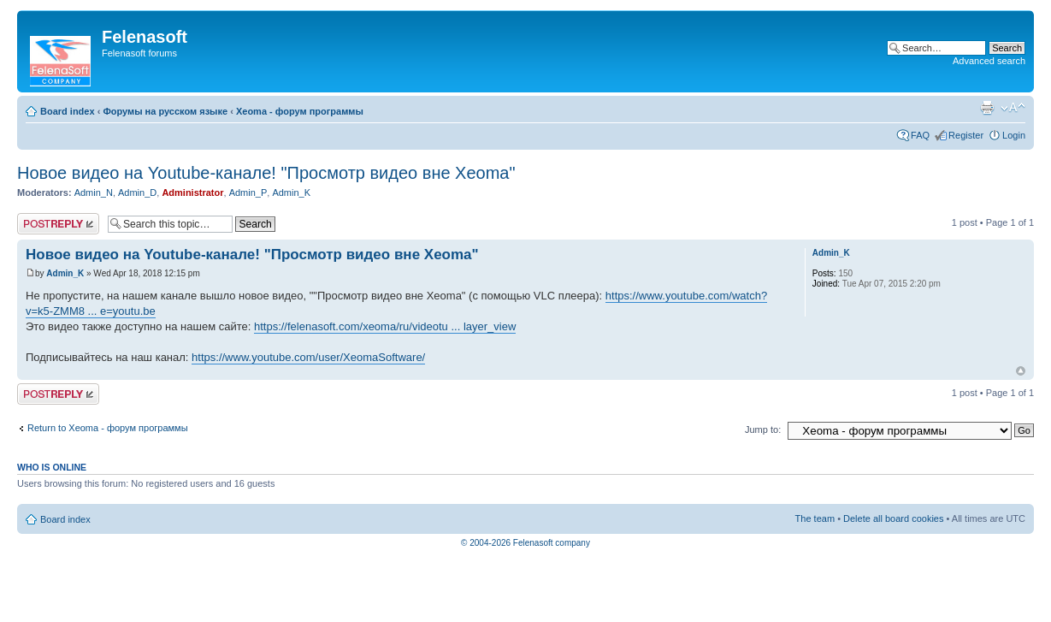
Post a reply (58, 223)
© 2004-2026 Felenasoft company (525, 543)
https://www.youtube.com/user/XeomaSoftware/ (308, 357)
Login (1013, 135)
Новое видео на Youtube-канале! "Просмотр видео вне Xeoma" (266, 172)
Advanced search (989, 61)
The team (815, 518)
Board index (67, 111)
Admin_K (291, 192)
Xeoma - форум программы (299, 111)
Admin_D (137, 192)
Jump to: (763, 429)
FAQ (920, 135)
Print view (986, 108)
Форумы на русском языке (165, 111)
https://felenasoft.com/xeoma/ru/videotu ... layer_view (385, 326)
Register (965, 135)
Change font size (1013, 108)
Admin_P (248, 192)
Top (1020, 371)
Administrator (192, 192)
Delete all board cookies (893, 518)
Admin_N (93, 192)
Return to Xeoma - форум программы (107, 428)
